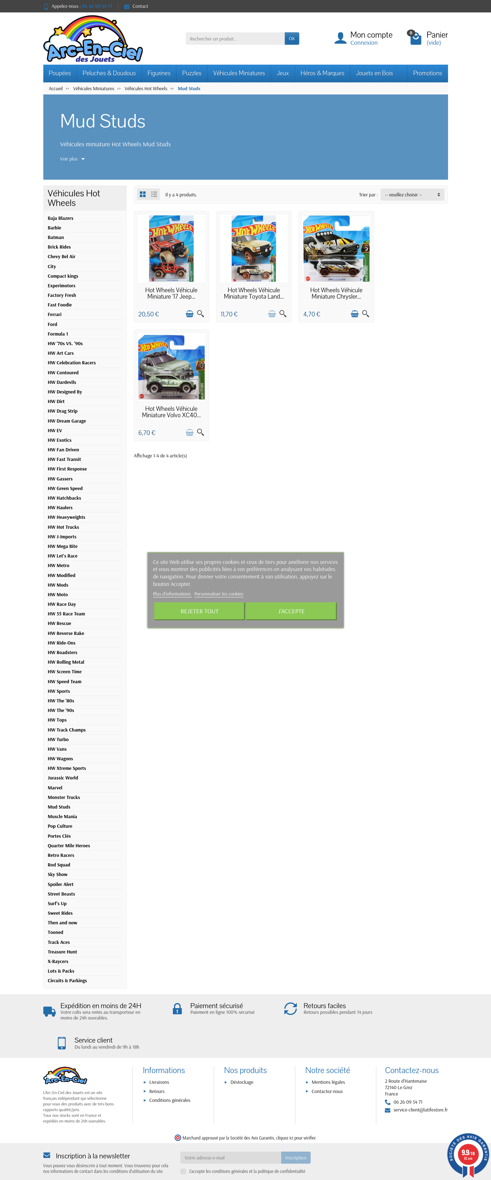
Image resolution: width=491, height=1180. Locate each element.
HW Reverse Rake (66, 633)
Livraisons (159, 1061)
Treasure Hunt (62, 951)
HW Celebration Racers (72, 362)
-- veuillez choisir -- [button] (403, 194)
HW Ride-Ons (62, 643)
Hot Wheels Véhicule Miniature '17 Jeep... (170, 291)
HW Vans (57, 749)
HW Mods (58, 585)
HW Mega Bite (63, 546)
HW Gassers (60, 478)
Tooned (56, 932)
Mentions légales (328, 1061)
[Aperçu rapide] (198, 312)
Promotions (427, 73)
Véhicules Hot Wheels (74, 198)
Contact (136, 6)
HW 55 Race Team (66, 613)
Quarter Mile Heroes (69, 845)
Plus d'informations (172, 594)
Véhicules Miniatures (239, 73)
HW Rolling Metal (66, 662)
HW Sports (59, 691)
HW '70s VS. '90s (65, 343)
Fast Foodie (60, 304)
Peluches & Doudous (109, 73)
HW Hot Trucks (63, 527)
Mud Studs (59, 807)
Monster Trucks (64, 797)
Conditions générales (170, 1079)
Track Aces (59, 942)
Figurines (159, 73)
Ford (53, 324)
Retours (157, 1070)
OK (292, 38)
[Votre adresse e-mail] (230, 1137)
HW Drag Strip (63, 411)
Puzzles (191, 73)
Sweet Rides (60, 913)
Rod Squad (59, 864)
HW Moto (58, 594)
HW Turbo (58, 739)
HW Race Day (62, 604)
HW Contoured (63, 372)
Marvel (55, 787)
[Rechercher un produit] (235, 38)
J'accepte (291, 611)
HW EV (55, 430)
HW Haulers (60, 507)
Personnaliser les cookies (218, 594)
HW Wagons (60, 758)
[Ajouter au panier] (187, 312)
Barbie (54, 227)
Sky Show (58, 874)
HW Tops (57, 720)
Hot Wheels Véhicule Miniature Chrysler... (331, 291)
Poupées (60, 73)
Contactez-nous (327, 1070)
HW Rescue (59, 623)
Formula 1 (58, 334)
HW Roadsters (62, 652)
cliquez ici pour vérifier (296, 1117)
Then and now (62, 922)
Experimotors (62, 285)
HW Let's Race (63, 556)
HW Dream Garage (67, 421)
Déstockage (241, 1061)
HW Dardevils (62, 382)
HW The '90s (61, 710)
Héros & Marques (322, 73)
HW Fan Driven (63, 449)
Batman (56, 237)
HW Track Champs (67, 730)
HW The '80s (61, 700)
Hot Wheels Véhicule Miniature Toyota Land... (251, 291)
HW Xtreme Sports (67, 768)
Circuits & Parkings (67, 980)
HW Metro (59, 565)
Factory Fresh (62, 295)
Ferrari (55, 314)
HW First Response (67, 469)
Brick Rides (59, 247)
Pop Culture (60, 826)
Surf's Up (57, 903)
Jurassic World (63, 777)
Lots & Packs (61, 971)
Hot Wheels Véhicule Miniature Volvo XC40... (411, 291)
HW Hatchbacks (64, 498)
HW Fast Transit (64, 459)
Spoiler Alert (61, 884)
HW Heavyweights (67, 517)
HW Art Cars (61, 353)
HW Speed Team (65, 681)
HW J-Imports (62, 536)
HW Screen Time (65, 671)
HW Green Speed (65, 488)
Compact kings (63, 276)
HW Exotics (60, 440)
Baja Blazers (60, 218)
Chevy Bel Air (62, 256)
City (52, 266)
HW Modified (62, 575)
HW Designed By (65, 391)
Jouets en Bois (374, 73)
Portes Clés (59, 836)
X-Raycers (58, 961)
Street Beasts (61, 894)
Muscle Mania (62, 816)
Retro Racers (61, 855)
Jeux (283, 73)
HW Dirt (56, 401)
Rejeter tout (200, 611)
